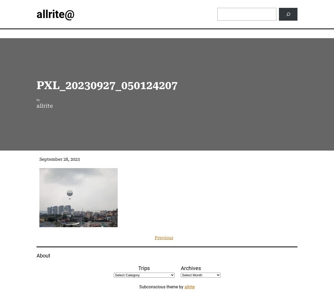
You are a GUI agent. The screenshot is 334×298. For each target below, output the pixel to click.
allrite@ (56, 14)
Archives (191, 268)
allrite (189, 286)
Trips (144, 268)
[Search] (288, 14)
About (43, 256)
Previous (164, 237)
